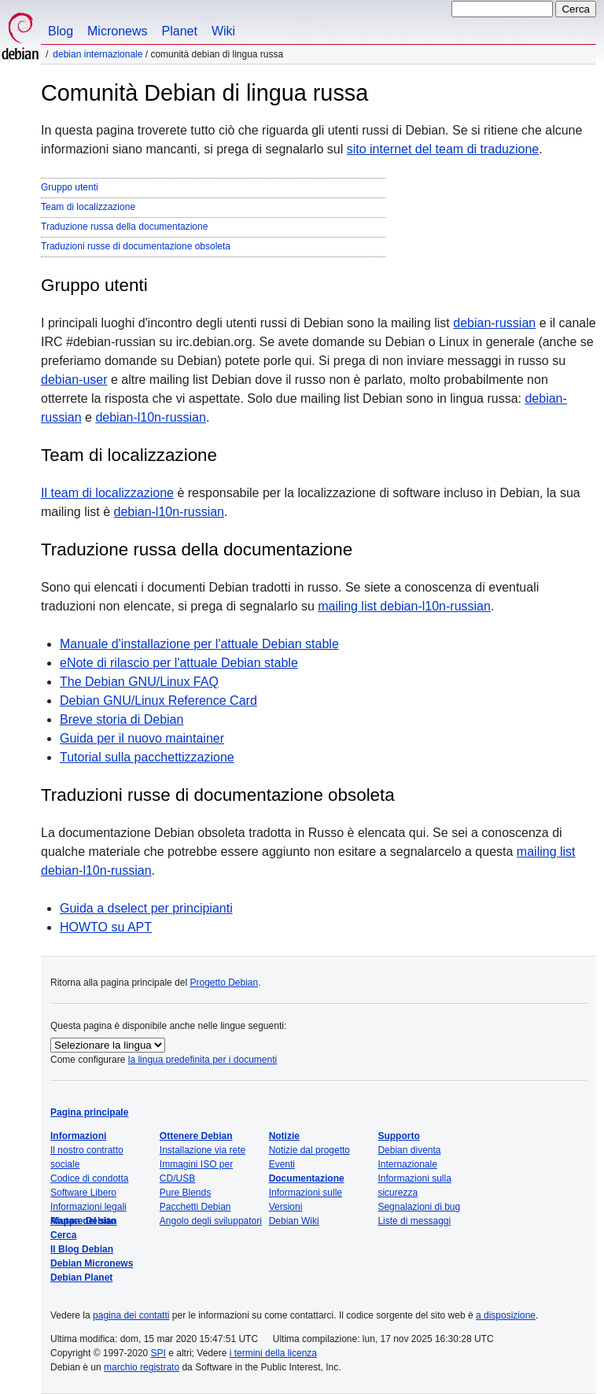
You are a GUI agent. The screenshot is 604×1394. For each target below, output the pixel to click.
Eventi (282, 1164)
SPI (158, 1353)
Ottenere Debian (196, 1135)
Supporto (398, 1135)
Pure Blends (185, 1192)
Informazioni (78, 1135)
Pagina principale (89, 1112)
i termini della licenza (273, 1353)
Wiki (223, 31)
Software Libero (83, 1192)
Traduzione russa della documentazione (124, 226)
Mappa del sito (83, 1220)
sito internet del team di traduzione (443, 149)
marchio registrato (141, 1367)
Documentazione (306, 1178)
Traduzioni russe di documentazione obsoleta (135, 246)
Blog (60, 31)
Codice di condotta (89, 1178)
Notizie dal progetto (309, 1150)
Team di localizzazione (88, 206)
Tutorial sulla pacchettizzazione (147, 757)
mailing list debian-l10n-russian (404, 606)
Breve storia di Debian (121, 719)
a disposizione (506, 1315)
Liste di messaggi (414, 1220)
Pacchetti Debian (195, 1206)
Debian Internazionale (97, 54)
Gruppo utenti (69, 187)
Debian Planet (81, 1277)
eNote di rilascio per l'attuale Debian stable (179, 662)
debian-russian (494, 323)
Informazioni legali (88, 1206)
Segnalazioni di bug (419, 1206)
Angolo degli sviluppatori (211, 1220)
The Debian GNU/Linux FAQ (139, 681)
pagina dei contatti (131, 1315)
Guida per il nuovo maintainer (142, 738)
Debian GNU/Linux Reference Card (158, 700)
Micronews (117, 31)
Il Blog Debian (81, 1249)
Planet (179, 31)
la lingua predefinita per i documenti (202, 1059)
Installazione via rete (202, 1150)
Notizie (284, 1135)
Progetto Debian (224, 982)
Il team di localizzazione (107, 493)
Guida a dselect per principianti (146, 908)
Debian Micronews (91, 1263)
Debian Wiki (294, 1220)
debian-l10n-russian (150, 417)
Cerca (63, 1235)
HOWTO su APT (106, 927)
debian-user (74, 379)
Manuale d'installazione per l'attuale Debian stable (199, 644)
